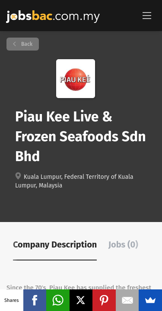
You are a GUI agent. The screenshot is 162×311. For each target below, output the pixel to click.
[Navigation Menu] (147, 15)
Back (26, 44)
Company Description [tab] (55, 244)
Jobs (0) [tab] (123, 244)
